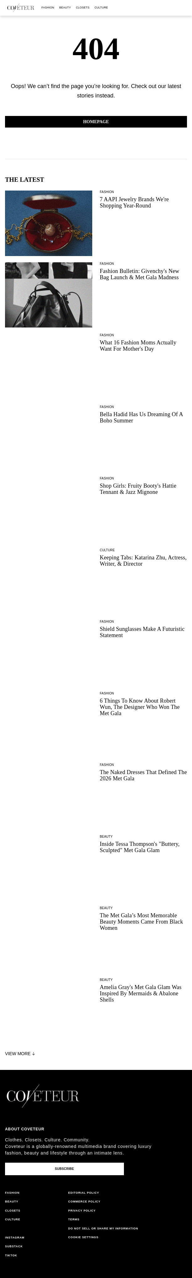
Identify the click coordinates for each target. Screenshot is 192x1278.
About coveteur (24, 1129)
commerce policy (84, 1201)
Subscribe (64, 1169)
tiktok (11, 1255)
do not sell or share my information (103, 1228)
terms (73, 1219)
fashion (47, 7)
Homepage (96, 121)
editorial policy (83, 1192)
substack (14, 1246)
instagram (14, 1237)
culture (101, 7)
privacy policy (82, 1210)
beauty (65, 7)
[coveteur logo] (20, 7)
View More (20, 1053)
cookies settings (84, 1237)
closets (82, 7)
